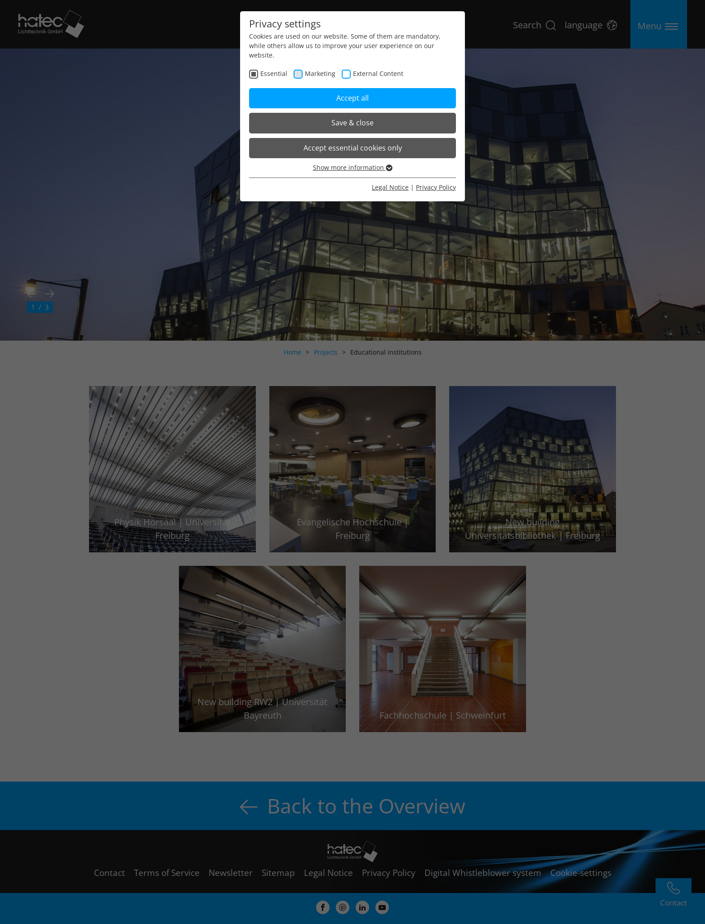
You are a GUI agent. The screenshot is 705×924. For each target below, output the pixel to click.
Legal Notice (390, 187)
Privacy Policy (436, 187)
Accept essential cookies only (352, 148)
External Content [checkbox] (378, 73)
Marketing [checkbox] (320, 73)
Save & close (352, 123)
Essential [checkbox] (273, 73)
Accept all (352, 98)
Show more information (353, 167)
